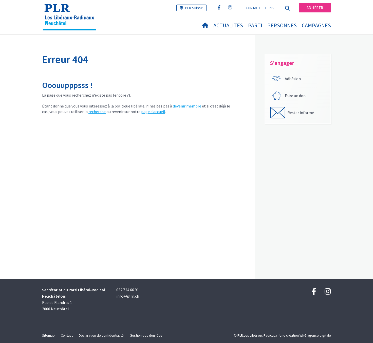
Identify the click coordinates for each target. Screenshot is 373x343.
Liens (269, 8)
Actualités (228, 25)
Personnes (282, 25)
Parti (255, 25)
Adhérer (315, 7)
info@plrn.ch (127, 296)
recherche (97, 111)
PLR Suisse (194, 8)
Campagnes (316, 25)
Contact (253, 8)
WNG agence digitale (315, 335)
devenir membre (187, 106)
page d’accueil (153, 111)
